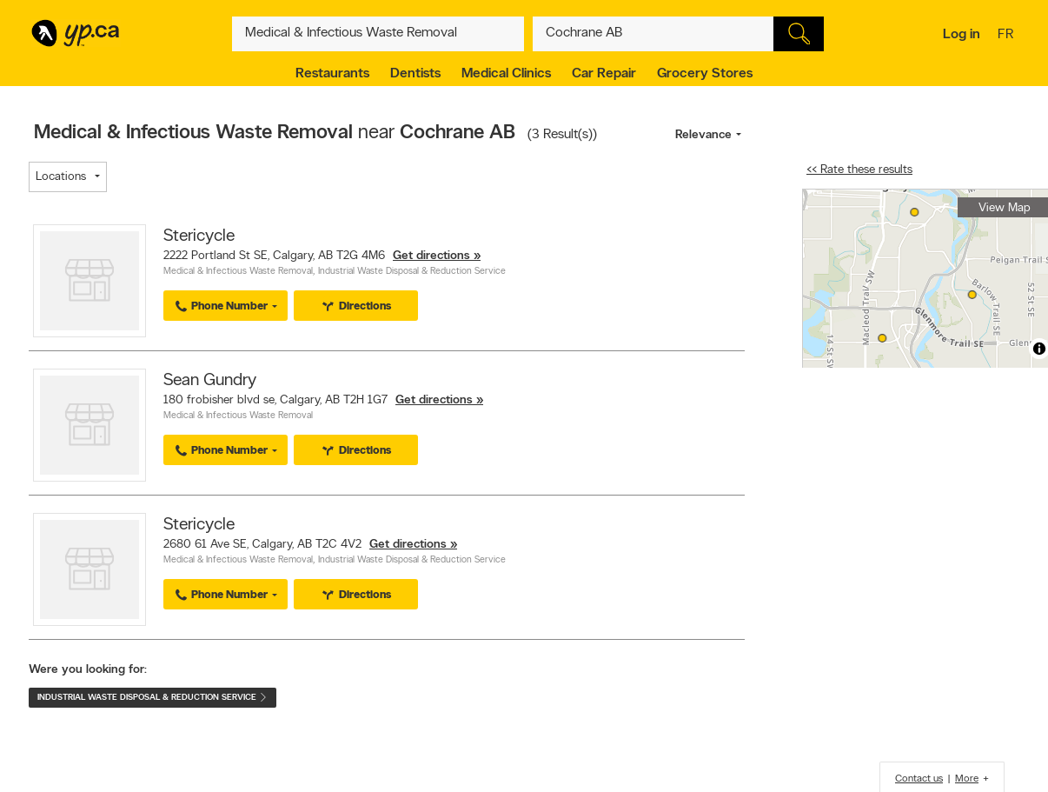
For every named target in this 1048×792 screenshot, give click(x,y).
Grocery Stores (705, 74)
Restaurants (332, 74)
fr (1008, 35)
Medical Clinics (506, 74)
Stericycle (199, 236)
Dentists (415, 74)
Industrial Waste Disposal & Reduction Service (412, 271)
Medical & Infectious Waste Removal (238, 271)
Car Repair (604, 74)
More (966, 779)
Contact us (919, 779)
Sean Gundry (209, 380)
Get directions (431, 256)
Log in (961, 35)
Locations (61, 176)
